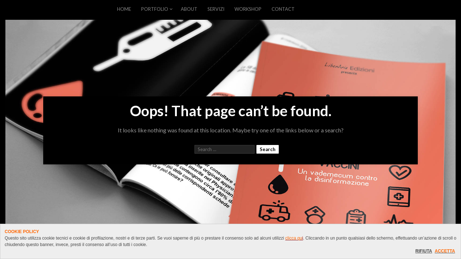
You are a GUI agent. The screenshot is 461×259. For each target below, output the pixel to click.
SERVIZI (215, 9)
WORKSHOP (247, 9)
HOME (124, 9)
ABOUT (189, 9)
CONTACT (283, 9)
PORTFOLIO (154, 9)
